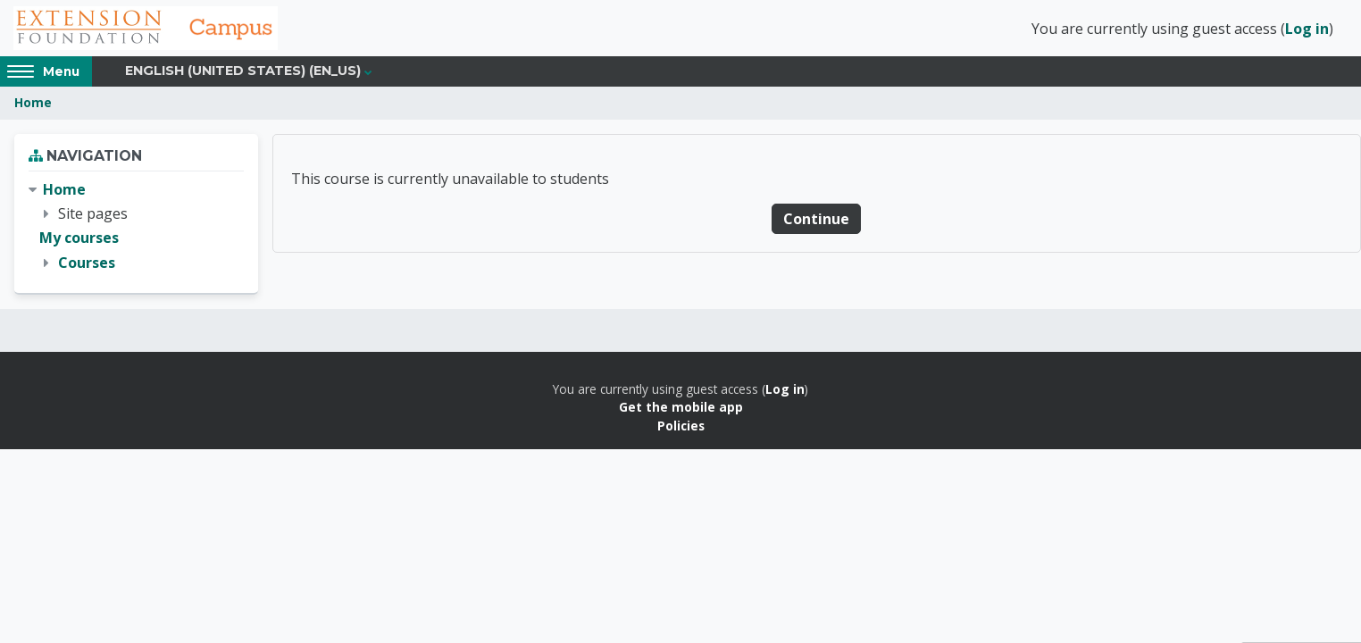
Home (33, 104)
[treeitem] (136, 229)
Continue (816, 220)
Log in (1307, 29)
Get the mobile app (681, 409)
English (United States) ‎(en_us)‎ (243, 73)
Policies (681, 427)
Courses (86, 264)
